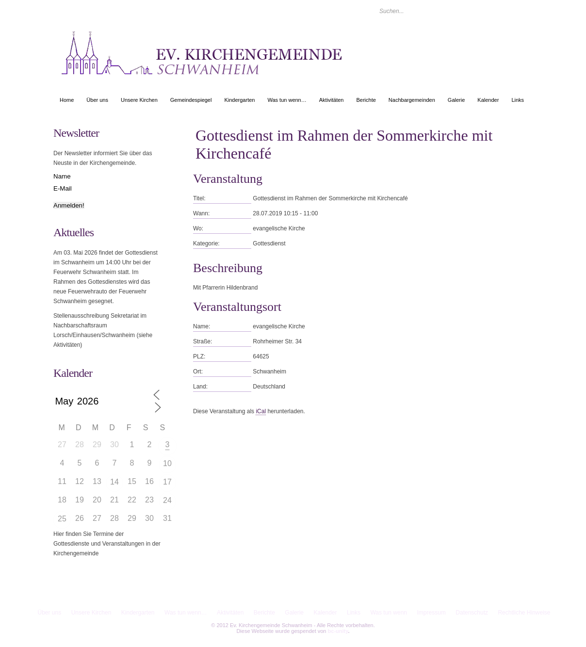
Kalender (488, 100)
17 (167, 482)
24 (167, 500)
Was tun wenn (388, 612)
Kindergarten (239, 100)
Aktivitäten (331, 100)
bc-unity (338, 631)
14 (114, 482)
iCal (261, 411)
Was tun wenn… (286, 100)
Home (67, 100)
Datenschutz (472, 612)
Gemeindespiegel (191, 100)
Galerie (456, 100)
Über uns (97, 100)
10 (167, 463)
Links (517, 100)
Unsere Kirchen (139, 100)
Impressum (431, 612)
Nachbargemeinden (412, 100)
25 (62, 519)
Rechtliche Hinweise (524, 612)
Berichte (365, 100)
